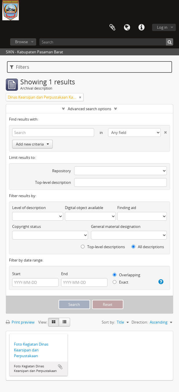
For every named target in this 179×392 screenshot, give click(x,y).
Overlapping (126, 274)
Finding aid (126, 207)
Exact (120, 282)
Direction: (139, 322)
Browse (21, 41)
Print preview (20, 322)
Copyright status (26, 226)
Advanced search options (89, 108)
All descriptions (147, 246)
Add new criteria (32, 144)
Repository (61, 170)
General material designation (115, 226)
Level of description (29, 207)
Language (127, 27)
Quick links (141, 27)
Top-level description (53, 182)
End (64, 273)
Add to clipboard (60, 367)
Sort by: (108, 322)
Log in (162, 27)
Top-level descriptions (103, 246)
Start (16, 273)
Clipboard (112, 27)
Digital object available (84, 207)
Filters (19, 67)
